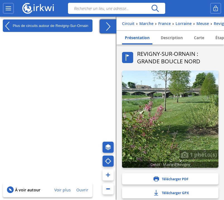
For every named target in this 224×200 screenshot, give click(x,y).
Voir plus (62, 189)
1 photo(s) (199, 154)
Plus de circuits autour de (45, 25)
